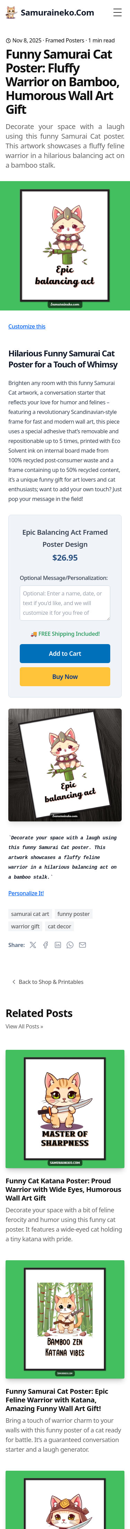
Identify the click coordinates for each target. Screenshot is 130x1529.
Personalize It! (26, 893)
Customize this (26, 326)
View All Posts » (24, 1026)
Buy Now (65, 676)
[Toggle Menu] (117, 12)
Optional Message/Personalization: (63, 578)
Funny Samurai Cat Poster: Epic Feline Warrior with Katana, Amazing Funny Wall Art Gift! (57, 1400)
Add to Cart (65, 653)
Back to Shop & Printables (47, 982)
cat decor (59, 926)
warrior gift (25, 926)
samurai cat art (30, 914)
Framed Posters (64, 40)
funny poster (74, 914)
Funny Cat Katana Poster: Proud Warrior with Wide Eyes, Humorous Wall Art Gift (63, 1189)
